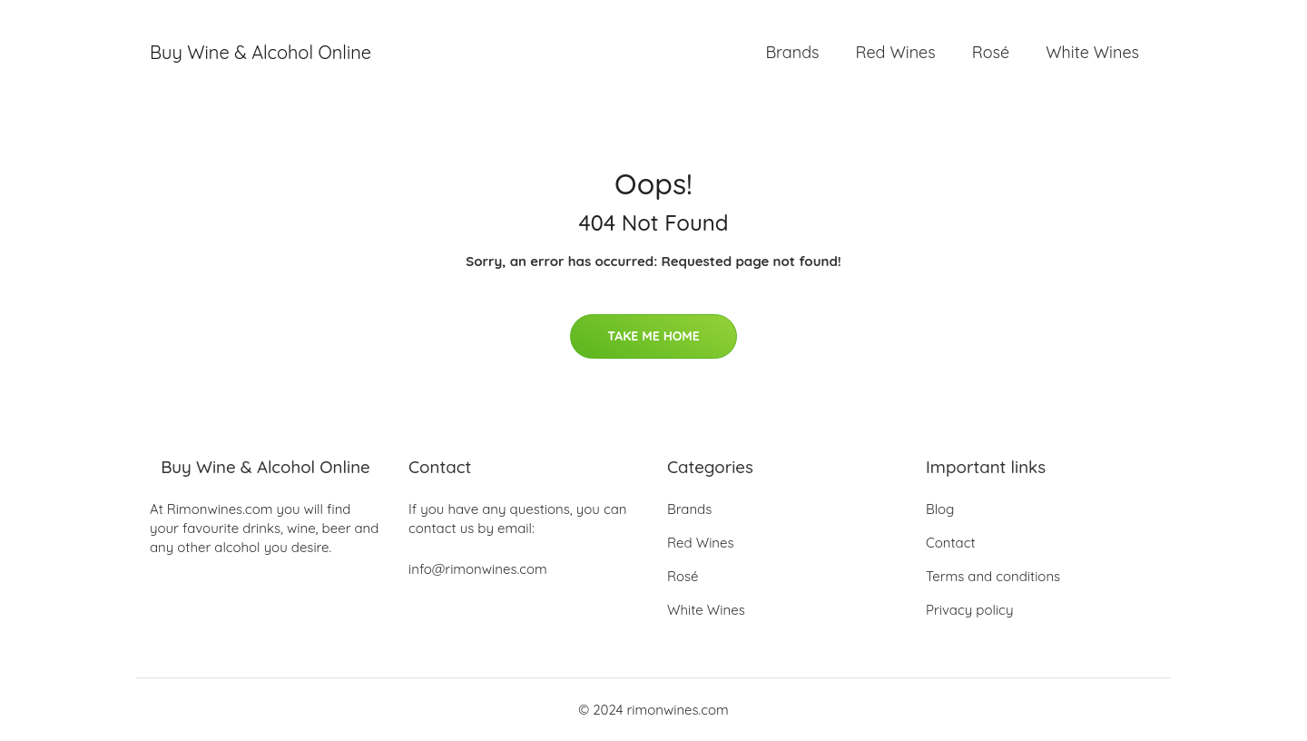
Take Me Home (653, 336)
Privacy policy (969, 609)
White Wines (1092, 52)
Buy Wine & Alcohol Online (260, 52)
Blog (940, 509)
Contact (951, 542)
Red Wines (895, 52)
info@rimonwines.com (477, 569)
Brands (792, 52)
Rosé (990, 52)
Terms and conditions (993, 576)
